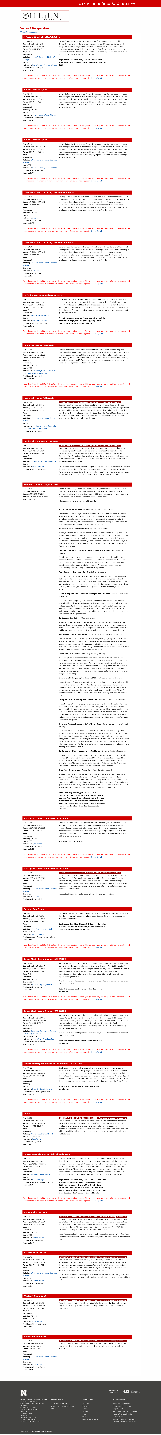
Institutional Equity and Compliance (125, 1411)
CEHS (53, 1409)
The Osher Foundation (59, 1404)
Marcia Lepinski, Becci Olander (44, 115)
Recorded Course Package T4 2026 (41, 484)
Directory (85, 1404)
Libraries (85, 1411)
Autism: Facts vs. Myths (35, 90)
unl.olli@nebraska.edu (32, 1422)
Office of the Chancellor (90, 1419)
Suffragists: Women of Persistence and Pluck (46, 818)
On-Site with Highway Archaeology (41, 441)
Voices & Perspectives (29, 32)
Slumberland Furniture (40, 1174)
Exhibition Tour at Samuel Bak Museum (43, 295)
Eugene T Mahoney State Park (43, 461)
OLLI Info (129, 4)
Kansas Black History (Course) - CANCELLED (45, 959)
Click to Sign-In (97, 78)
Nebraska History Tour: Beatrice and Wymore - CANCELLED (53, 1063)
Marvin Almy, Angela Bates (43, 985)
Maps (84, 1414)
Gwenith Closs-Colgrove (42, 1089)
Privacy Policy (118, 1417)
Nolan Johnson (38, 467)
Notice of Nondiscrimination (123, 1414)
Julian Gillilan (37, 1321)
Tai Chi (27, 1114)
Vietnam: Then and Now (35, 1212)
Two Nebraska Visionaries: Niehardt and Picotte (47, 1154)
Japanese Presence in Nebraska (39, 345)
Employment (87, 1406)
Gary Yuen (36, 1139)
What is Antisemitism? (35, 1296)
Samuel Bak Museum (40, 315)
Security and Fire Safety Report (124, 1419)
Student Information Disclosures (124, 1422)
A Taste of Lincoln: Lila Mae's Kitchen (42, 37)
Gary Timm (36, 218)
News (84, 1417)
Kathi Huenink (38, 934)
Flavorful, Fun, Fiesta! (34, 909)
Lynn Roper (37, 844)
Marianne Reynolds (40, 1180)
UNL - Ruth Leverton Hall (41, 929)
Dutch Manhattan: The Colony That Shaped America (49, 192)
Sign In (84, 4)
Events (84, 1409)
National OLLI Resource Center (62, 1406)
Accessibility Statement (121, 1404)
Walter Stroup (38, 1238)
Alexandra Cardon (39, 321)
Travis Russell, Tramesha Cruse (44, 65)
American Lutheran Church (42, 1134)
